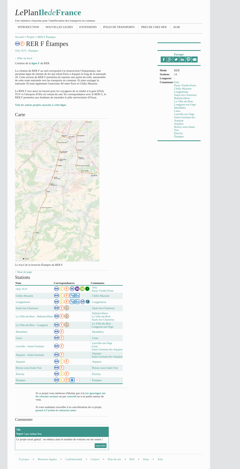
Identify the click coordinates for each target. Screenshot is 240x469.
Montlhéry (180, 107)
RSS (131, 459)
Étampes (179, 136)
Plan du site (114, 459)
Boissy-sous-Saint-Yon (29, 367)
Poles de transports (119, 27)
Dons (146, 459)
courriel (71, 396)
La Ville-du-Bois (183, 101)
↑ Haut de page (23, 271)
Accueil (19, 36)
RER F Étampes (47, 36)
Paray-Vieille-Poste (185, 85)
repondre (101, 445)
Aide (160, 459)
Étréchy (178, 133)
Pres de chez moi (153, 27)
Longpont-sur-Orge (185, 104)
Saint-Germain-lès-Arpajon (107, 349)
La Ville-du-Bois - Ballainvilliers (34, 316)
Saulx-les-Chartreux (185, 94)
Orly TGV (21, 289)
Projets (31, 36)
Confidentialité (73, 459)
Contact (95, 459)
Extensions (88, 27)
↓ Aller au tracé (23, 58)
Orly (176, 82)
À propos (24, 459)
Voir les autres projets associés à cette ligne (40, 104)
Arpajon (178, 123)
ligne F (36, 63)
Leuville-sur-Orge (184, 114)
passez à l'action (45, 410)
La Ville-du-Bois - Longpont (32, 325)
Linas (177, 110)
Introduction (28, 27)
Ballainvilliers (182, 98)
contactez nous (67, 410)
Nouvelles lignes (59, 27)
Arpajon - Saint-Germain (30, 354)
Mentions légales (47, 459)
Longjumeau (181, 91)
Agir (176, 27)
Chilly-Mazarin (182, 88)
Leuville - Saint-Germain (30, 346)
